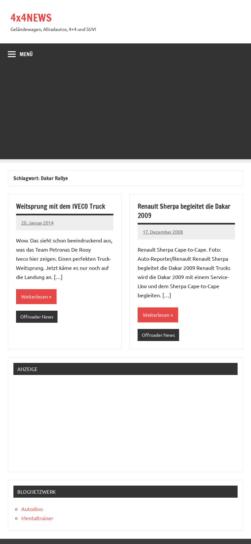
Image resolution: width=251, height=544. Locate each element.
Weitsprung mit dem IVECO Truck (60, 206)
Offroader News (36, 316)
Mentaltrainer (37, 518)
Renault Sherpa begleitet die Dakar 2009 (184, 211)
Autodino (32, 508)
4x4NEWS (31, 17)
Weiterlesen (34, 296)
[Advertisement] (125, 113)
